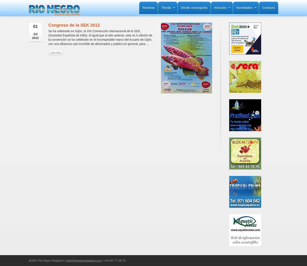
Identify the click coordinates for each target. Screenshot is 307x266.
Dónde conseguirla (194, 7)
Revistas (148, 7)
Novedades (246, 7)
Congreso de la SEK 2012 (74, 25)
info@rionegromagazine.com (83, 260)
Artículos (222, 7)
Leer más (56, 52)
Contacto (268, 7)
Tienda (168, 7)
